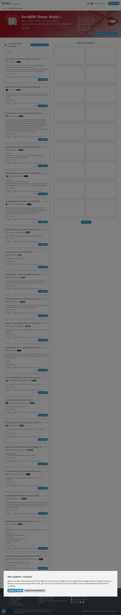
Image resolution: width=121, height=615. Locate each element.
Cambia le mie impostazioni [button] (34, 590)
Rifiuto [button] (19, 590)
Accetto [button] (11, 590)
